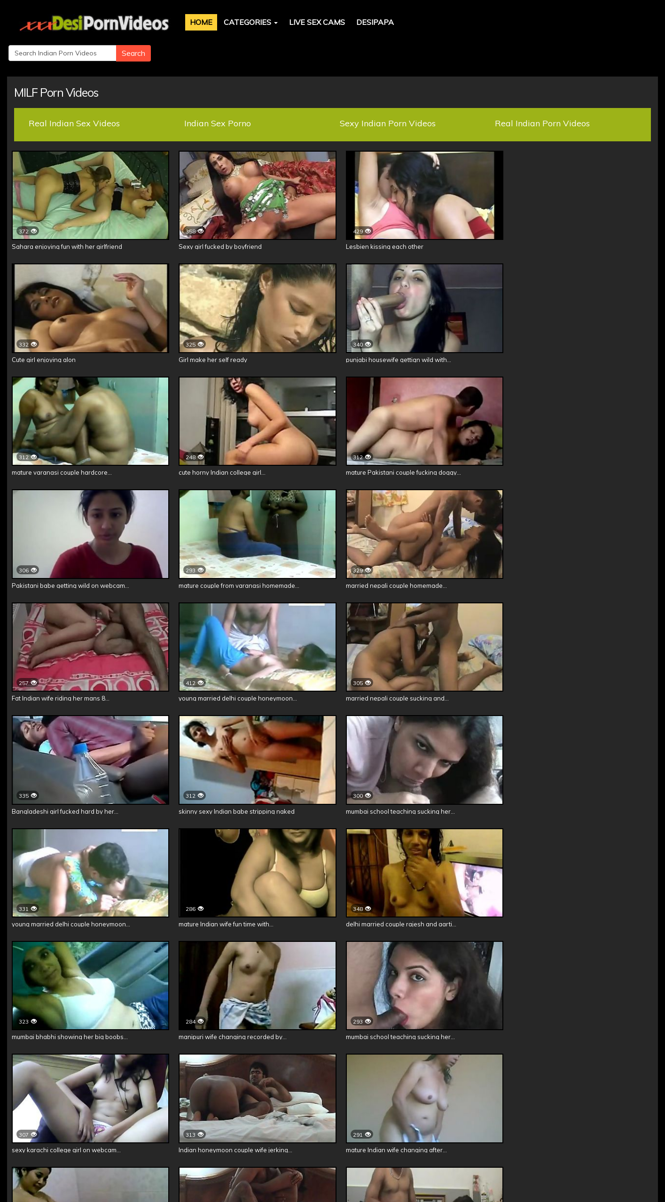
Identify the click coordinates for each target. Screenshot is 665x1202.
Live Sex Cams (305, 22)
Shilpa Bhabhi (514, 1113)
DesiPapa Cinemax (102, 1113)
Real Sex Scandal (327, 1113)
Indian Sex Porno (217, 92)
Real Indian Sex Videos (74, 92)
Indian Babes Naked (255, 1113)
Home (189, 22)
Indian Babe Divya (396, 1113)
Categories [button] (239, 22)
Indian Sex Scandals (178, 1113)
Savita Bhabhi (571, 1113)
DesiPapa (363, 22)
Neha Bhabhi (458, 1113)
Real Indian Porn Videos (542, 92)
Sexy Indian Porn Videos (388, 92)
